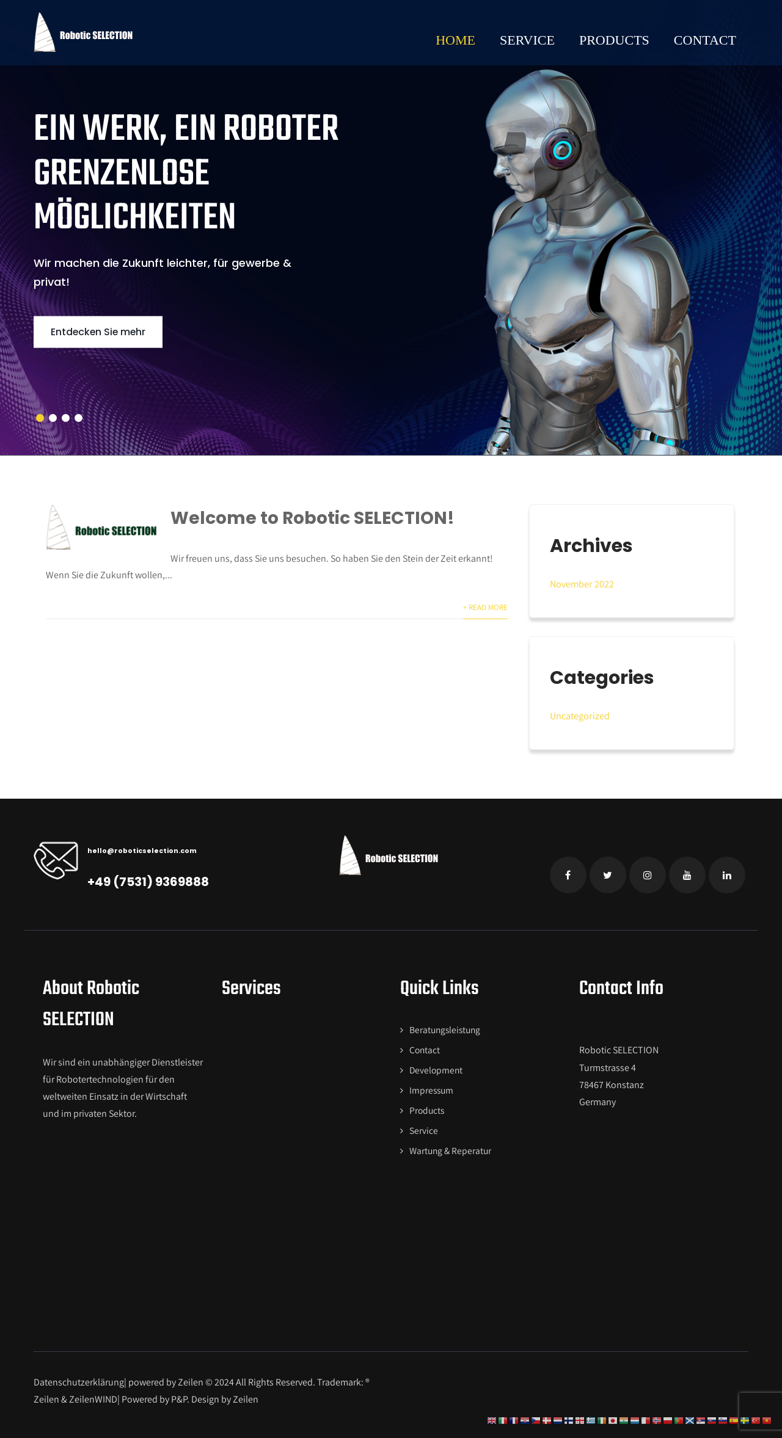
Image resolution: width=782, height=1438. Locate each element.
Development (434, 1067)
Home (455, 40)
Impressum (430, 1086)
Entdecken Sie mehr (104, 331)
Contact (705, 40)
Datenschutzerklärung (79, 1376)
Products (614, 40)
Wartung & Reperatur (449, 1145)
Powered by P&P (154, 1393)
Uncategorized (579, 714)
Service (527, 40)
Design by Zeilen (225, 1393)
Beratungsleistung (444, 1028)
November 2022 (581, 583)
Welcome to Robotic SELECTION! (319, 518)
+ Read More (486, 607)
